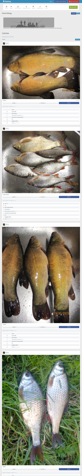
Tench (4, 100)
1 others (12, 472)
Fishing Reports (40, 7)
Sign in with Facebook (60, 1)
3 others (11, 330)
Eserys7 (6, 200)
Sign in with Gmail (73, 1)
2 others (11, 200)
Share (73, 13)
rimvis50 (7, 472)
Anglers (33, 7)
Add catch (73, 7)
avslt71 (6, 106)
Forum (46, 7)
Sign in (51, 1)
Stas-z (7, 43)
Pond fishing (10, 36)
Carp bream (6, 194)
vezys (4, 106)
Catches (11, 7)
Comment (42, 103)
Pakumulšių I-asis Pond (16, 115)
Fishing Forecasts (26, 7)
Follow (78, 13)
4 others (11, 106)
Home (6, 7)
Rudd (4, 466)
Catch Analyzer (18, 7)
